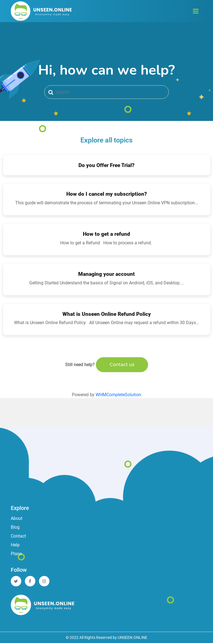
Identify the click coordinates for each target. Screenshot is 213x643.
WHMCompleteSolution (118, 394)
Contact (18, 536)
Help (15, 544)
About (16, 518)
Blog (15, 527)
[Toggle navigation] (195, 11)
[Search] (106, 92)
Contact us (122, 364)
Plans (16, 553)
